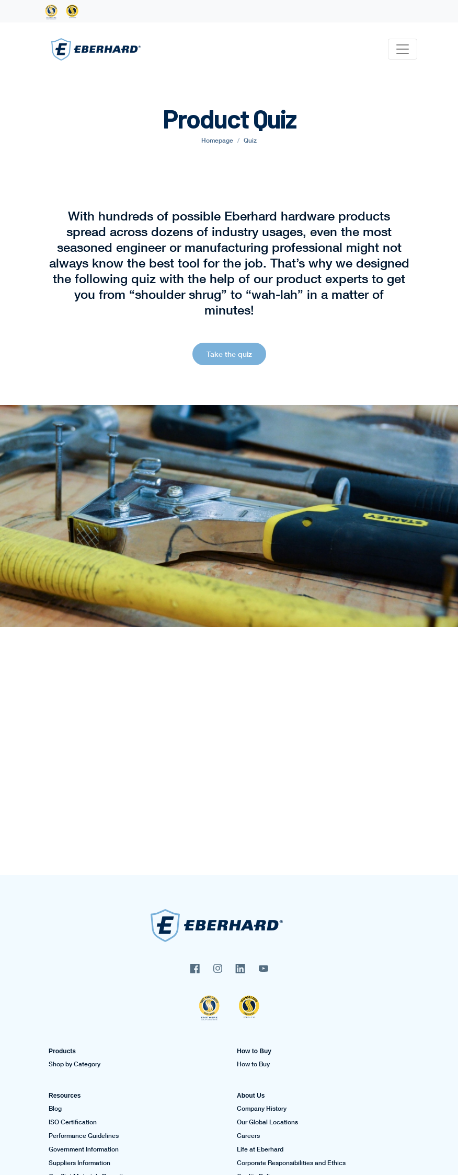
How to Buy (254, 1051)
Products (62, 1051)
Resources (65, 1095)
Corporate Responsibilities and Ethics (291, 1163)
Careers (248, 1136)
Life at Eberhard (260, 1149)
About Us (251, 1095)
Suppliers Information (79, 1163)
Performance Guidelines (84, 1136)
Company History (262, 1109)
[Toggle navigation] (402, 49)
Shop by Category (74, 1064)
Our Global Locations (267, 1122)
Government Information (84, 1149)
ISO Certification (73, 1122)
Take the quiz (229, 354)
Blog (55, 1109)
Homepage (217, 140)
